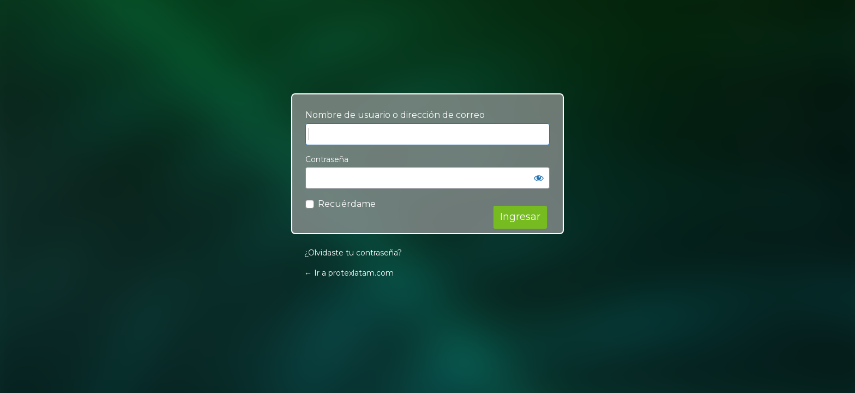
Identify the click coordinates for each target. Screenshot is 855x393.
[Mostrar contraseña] (539, 178)
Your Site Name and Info (427, 61)
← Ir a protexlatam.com (349, 273)
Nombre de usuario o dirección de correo (395, 115)
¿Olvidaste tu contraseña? (353, 253)
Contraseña (326, 159)
